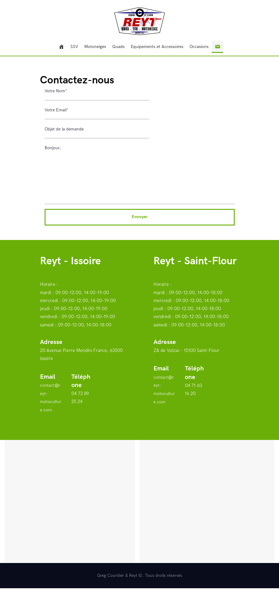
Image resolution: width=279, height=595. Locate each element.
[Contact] (217, 47)
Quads (118, 46)
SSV (74, 46)
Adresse (51, 349)
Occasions (199, 46)
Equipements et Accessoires (157, 46)
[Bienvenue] (61, 47)
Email (47, 384)
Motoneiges (95, 46)
